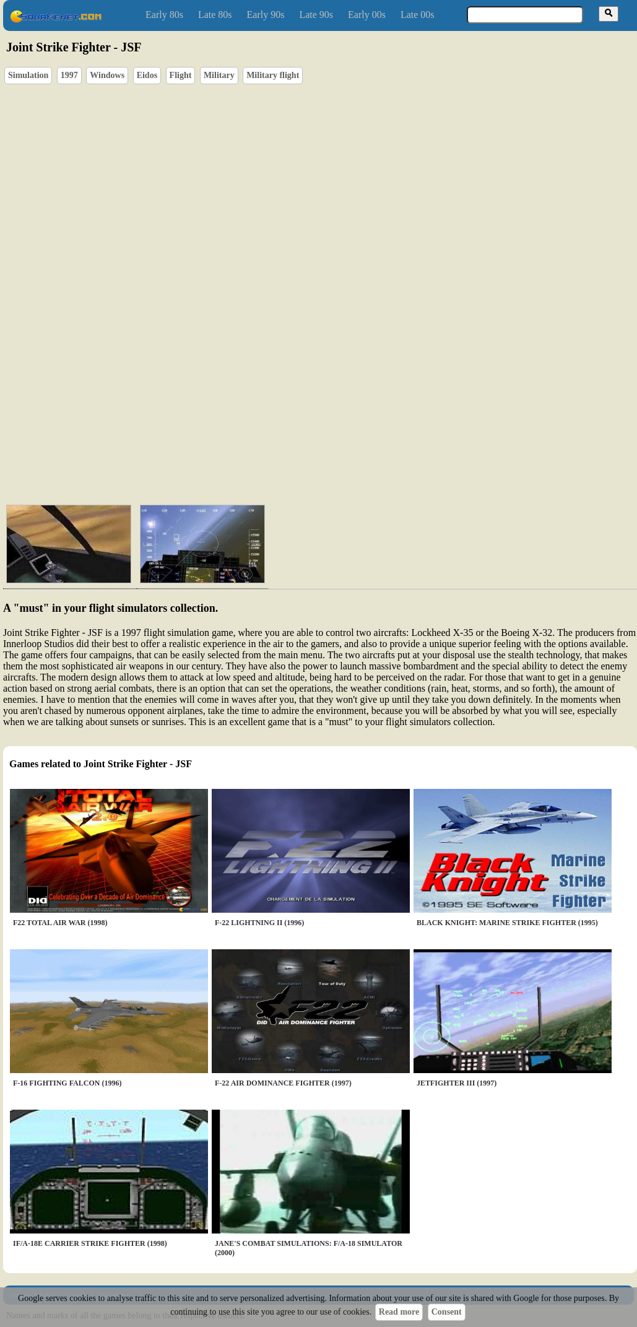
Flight (181, 75)
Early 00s (367, 14)
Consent (446, 1311)
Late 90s (316, 14)
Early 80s (164, 14)
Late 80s (215, 14)
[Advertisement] (210, 427)
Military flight (272, 75)
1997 (69, 75)
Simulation (28, 75)
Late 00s (418, 14)
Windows (107, 75)
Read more (399, 1311)
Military (219, 75)
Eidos (147, 75)
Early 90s (266, 14)
